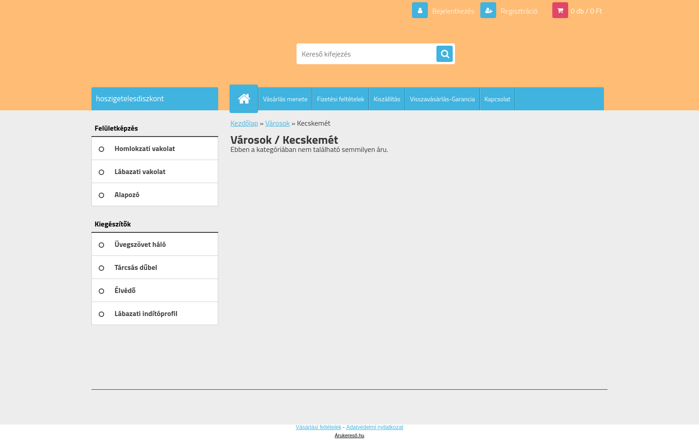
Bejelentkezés (453, 10)
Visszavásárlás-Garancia (442, 99)
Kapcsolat (497, 99)
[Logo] (153, 53)
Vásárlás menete (285, 99)
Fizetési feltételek (340, 99)
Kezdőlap (244, 123)
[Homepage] (247, 98)
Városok (277, 123)
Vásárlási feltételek (318, 427)
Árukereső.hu (349, 435)
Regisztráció (518, 10)
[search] (444, 54)
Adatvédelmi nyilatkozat (374, 427)
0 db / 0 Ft (586, 10)
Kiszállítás (386, 99)
